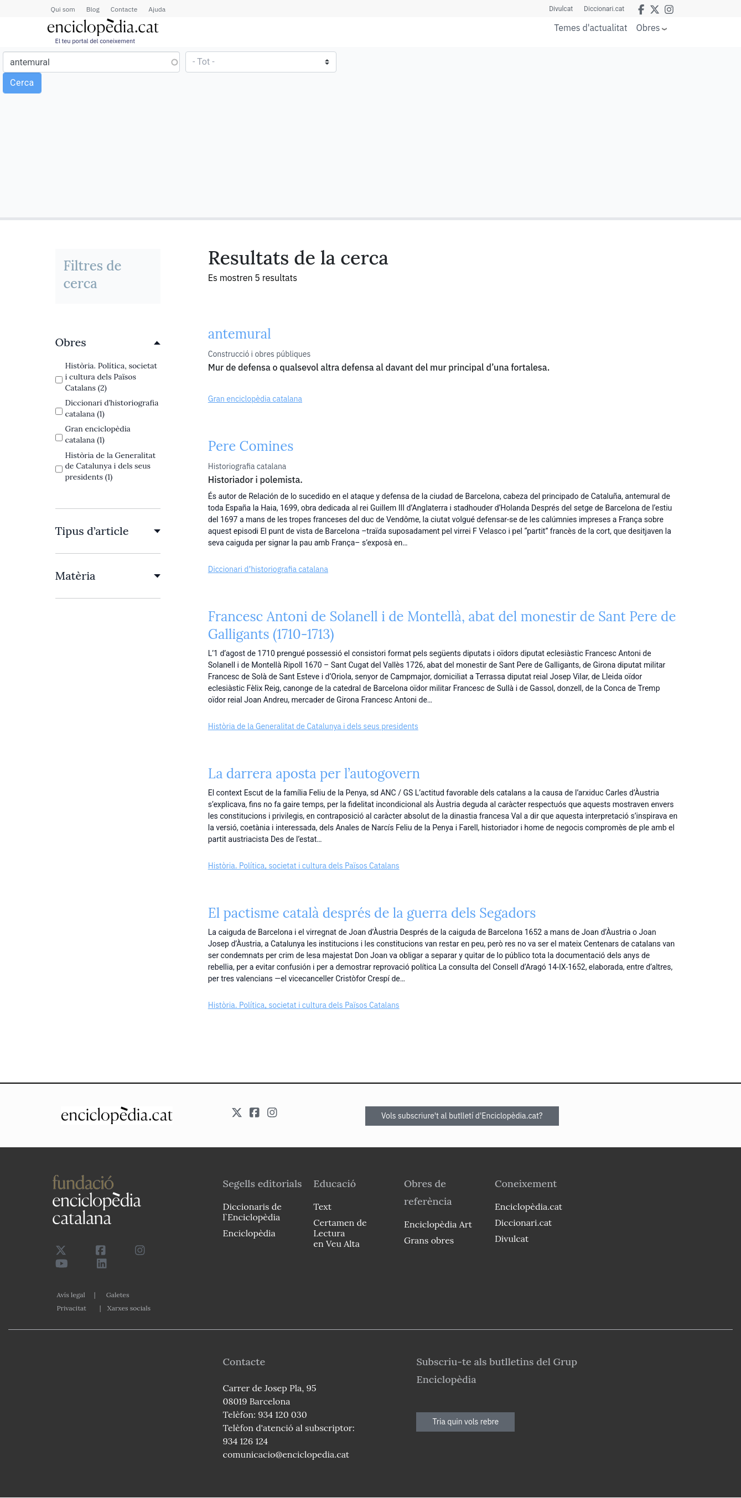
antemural (239, 333)
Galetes (117, 1295)
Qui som (63, 9)
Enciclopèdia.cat (528, 1206)
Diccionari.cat (604, 9)
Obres (648, 27)
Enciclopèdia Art (438, 1224)
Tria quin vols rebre (465, 1422)
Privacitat (71, 1308)
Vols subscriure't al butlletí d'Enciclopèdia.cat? (462, 1116)
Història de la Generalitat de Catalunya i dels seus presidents (313, 726)
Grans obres (429, 1240)
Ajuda (156, 9)
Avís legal (71, 1295)
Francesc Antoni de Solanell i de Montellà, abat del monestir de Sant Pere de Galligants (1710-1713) (442, 625)
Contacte (124, 9)
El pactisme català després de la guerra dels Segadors (372, 913)
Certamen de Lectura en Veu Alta (339, 1233)
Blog (93, 9)
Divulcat (561, 9)
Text (322, 1206)
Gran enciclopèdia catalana (255, 399)
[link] (107, 342)
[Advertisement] (554, 131)
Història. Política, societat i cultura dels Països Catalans (304, 866)
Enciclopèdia (249, 1233)
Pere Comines (251, 446)
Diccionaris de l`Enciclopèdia (252, 1212)
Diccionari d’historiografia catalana (268, 569)
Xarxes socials (129, 1308)
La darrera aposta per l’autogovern (314, 773)
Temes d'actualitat (590, 28)
